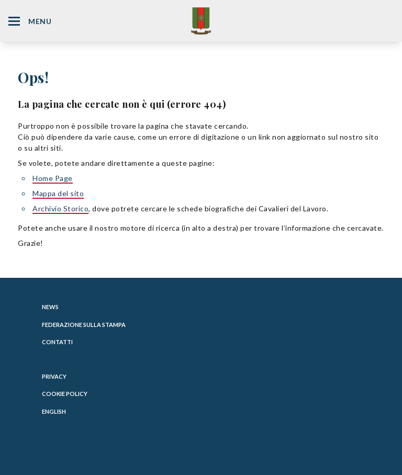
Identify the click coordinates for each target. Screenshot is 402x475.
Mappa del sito (58, 193)
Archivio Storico (60, 208)
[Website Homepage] (201, 21)
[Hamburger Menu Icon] (14, 21)
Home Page (52, 178)
